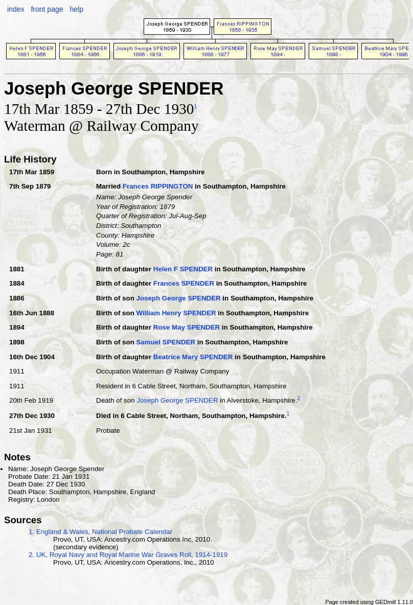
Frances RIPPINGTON (158, 186)
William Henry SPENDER (176, 313)
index (15, 9)
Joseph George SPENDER (178, 298)
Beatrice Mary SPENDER (193, 357)
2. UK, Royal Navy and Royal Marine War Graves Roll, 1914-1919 (128, 555)
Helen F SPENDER (183, 269)
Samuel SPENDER (165, 342)
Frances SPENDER (183, 283)
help (76, 9)
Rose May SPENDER (186, 327)
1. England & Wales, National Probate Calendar (100, 532)
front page (47, 9)
